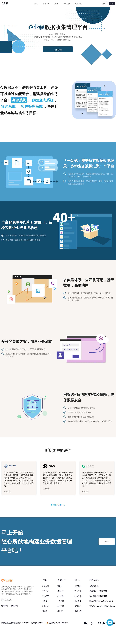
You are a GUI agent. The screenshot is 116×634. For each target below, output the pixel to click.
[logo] (9, 3)
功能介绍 (45, 586)
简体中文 (4, 606)
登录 (104, 3)
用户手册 (60, 596)
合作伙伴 (78, 591)
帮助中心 (60, 586)
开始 (106, 541)
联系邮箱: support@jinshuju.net (101, 601)
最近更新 (60, 611)
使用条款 (78, 601)
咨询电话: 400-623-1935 (98, 591)
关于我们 (78, 586)
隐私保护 (78, 606)
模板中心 (66, 3)
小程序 (44, 601)
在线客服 (94, 586)
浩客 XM (45, 606)
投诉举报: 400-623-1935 (98, 596)
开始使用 (58, 50)
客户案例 (78, 3)
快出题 (44, 611)
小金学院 (60, 601)
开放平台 (45, 591)
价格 (56, 3)
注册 (111, 3)
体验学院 (60, 606)
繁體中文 (14, 606)
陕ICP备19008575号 (37, 623)
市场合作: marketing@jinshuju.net (102, 606)
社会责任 (78, 596)
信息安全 (78, 611)
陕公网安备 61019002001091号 (57, 623)
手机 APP (45, 596)
